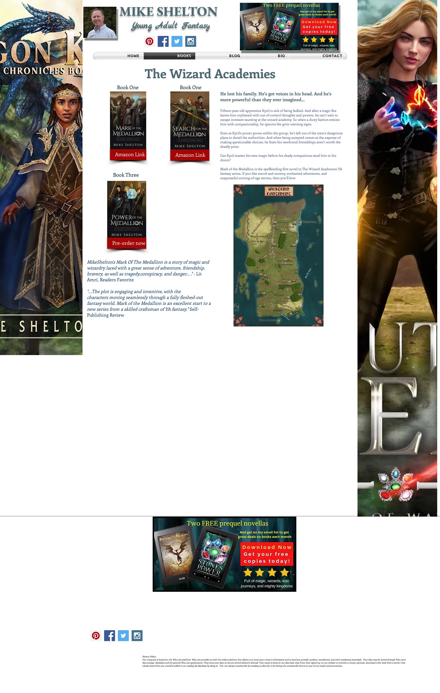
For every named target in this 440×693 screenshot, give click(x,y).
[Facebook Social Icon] (163, 41)
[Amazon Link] (128, 154)
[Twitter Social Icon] (176, 41)
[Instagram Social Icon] (190, 41)
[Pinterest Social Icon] (149, 41)
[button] (289, 27)
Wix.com (181, 688)
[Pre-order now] (126, 243)
